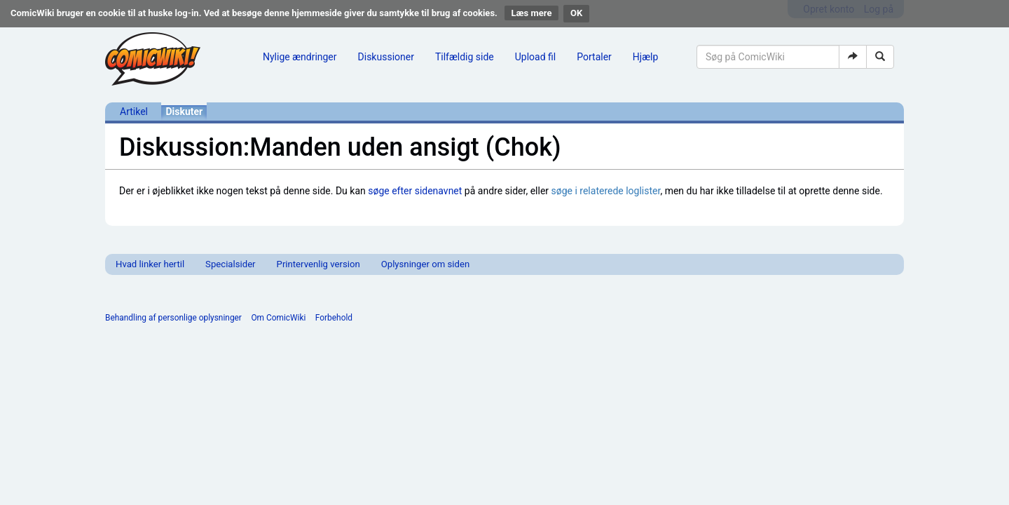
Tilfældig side (464, 56)
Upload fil (535, 56)
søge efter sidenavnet (415, 190)
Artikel (134, 111)
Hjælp (645, 56)
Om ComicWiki (278, 318)
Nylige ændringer (300, 56)
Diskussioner (386, 56)
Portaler (594, 56)
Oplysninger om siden (425, 264)
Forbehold (333, 318)
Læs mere (532, 13)
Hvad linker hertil (150, 264)
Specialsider (230, 264)
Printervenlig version (318, 264)
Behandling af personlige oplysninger (173, 318)
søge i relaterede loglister (606, 190)
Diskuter (184, 111)
